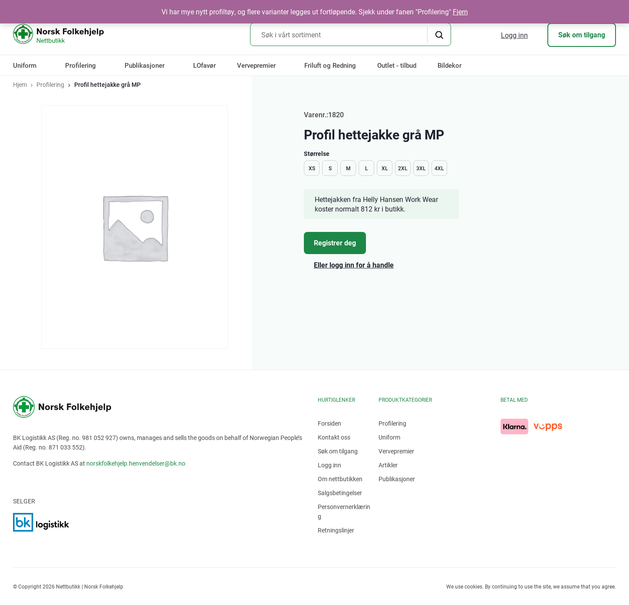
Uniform (24, 65)
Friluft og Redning (330, 65)
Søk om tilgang (581, 34)
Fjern (460, 11)
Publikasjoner (145, 65)
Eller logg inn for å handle (354, 264)
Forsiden (329, 423)
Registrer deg (335, 242)
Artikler (388, 465)
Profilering (80, 65)
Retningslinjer (336, 530)
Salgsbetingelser (340, 493)
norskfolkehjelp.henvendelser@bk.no (135, 463)
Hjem (20, 84)
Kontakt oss (334, 437)
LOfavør (204, 65)
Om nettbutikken (340, 479)
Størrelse (316, 153)
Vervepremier (256, 65)
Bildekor (449, 65)
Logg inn (514, 35)
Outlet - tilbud (396, 65)
